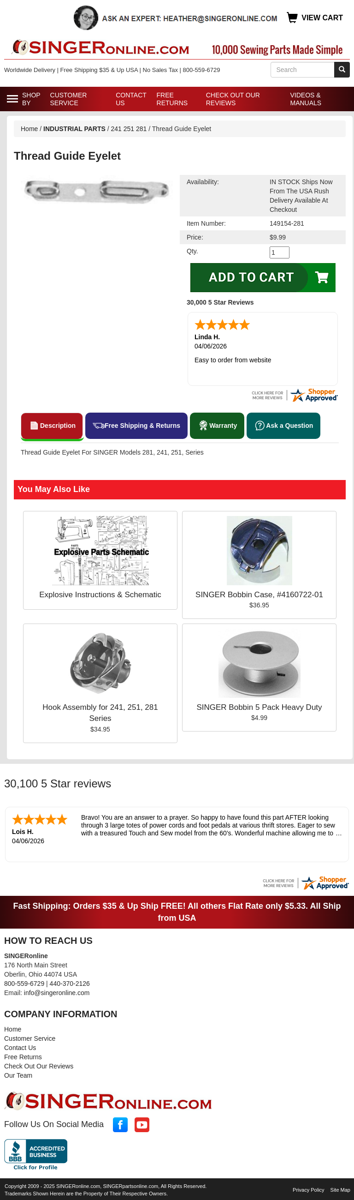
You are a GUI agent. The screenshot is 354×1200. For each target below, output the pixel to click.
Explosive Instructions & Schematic (100, 593)
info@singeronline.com (57, 991)
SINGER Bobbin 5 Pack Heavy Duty (259, 706)
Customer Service (68, 99)
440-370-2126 (70, 981)
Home (29, 128)
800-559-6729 (24, 981)
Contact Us (131, 99)
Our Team (18, 1073)
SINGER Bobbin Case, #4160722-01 (259, 593)
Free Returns (172, 99)
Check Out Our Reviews (233, 99)
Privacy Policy (308, 1188)
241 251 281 (129, 128)
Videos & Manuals (305, 99)
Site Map (340, 1188)
